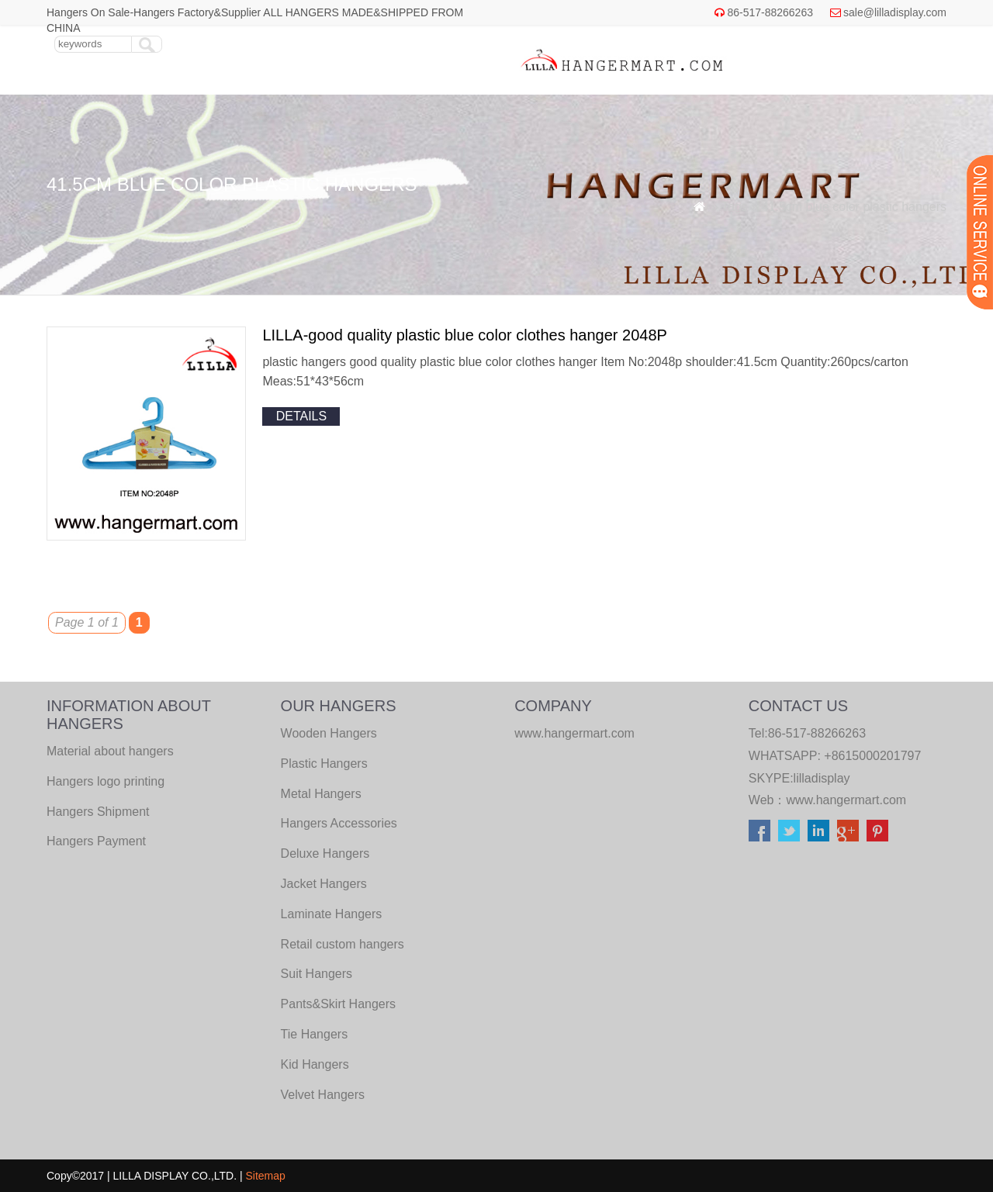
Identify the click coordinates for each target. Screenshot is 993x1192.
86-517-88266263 (770, 12)
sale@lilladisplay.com (894, 12)
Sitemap (265, 1176)
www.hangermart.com (846, 800)
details (301, 416)
